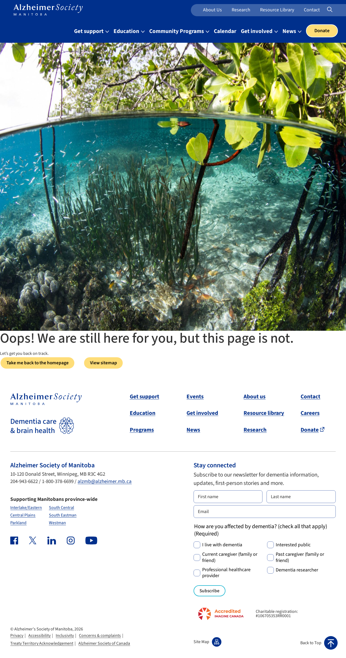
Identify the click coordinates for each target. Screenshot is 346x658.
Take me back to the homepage (39, 363)
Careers (310, 413)
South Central (61, 508)
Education (142, 413)
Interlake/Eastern (26, 508)
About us (212, 9)
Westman (57, 523)
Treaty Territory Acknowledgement (41, 644)
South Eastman (62, 515)
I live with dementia (222, 546)
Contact (312, 9)
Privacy (16, 637)
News (193, 430)
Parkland (18, 523)
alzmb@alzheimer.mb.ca (105, 482)
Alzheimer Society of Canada (104, 644)
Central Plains (22, 515)
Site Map (207, 643)
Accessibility (39, 637)
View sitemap (109, 363)
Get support (144, 397)
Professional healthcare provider (226, 574)
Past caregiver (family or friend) (300, 559)
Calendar (225, 31)
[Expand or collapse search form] (329, 10)
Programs (142, 430)
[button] (319, 643)
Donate (322, 30)
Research (241, 9)
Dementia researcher (297, 571)
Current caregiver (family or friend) (229, 559)
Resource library (264, 413)
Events (195, 397)
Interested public (293, 546)
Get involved (202, 413)
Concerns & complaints (100, 637)
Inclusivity (65, 637)
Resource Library (277, 9)
